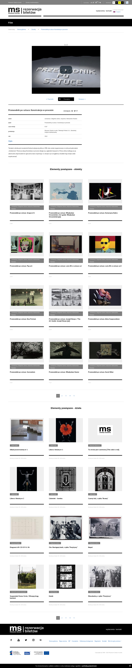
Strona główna (21, 29)
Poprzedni (49, 99)
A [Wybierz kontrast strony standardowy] (113, 2)
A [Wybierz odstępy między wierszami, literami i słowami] (100, 2)
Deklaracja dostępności (86, 641)
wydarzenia (100, 11)
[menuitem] (100, 11)
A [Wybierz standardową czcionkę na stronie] (93, 2)
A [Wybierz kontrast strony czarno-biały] (116, 2)
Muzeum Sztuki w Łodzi (14, 2)
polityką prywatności (89, 666)
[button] (66, 70)
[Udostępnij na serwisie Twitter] (75, 111)
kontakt (109, 11)
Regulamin (98, 641)
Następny (82, 99)
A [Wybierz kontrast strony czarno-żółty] (122, 2)
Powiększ (67, 99)
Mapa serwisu (63, 641)
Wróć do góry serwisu (114, 641)
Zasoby (33, 29)
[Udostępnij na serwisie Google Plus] (72, 111)
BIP (69, 641)
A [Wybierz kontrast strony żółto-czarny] (119, 2)
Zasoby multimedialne (32, 2)
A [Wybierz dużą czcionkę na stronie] (96, 2)
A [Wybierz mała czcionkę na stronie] (91, 2)
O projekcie (75, 641)
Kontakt (104, 641)
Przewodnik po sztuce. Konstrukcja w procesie (54, 29)
